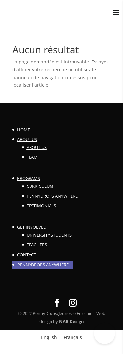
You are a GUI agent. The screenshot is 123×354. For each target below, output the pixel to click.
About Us (27, 139)
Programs (28, 178)
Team (32, 157)
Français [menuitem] (73, 337)
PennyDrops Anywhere (52, 196)
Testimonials (41, 206)
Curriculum (40, 186)
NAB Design (71, 321)
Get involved (31, 227)
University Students (49, 235)
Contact (26, 254)
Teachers (37, 245)
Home (23, 130)
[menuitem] (49, 337)
